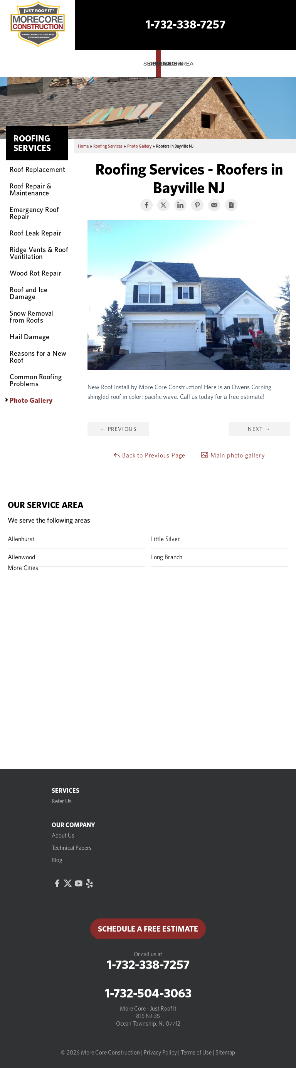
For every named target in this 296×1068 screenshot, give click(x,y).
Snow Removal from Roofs (32, 316)
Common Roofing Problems (36, 380)
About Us (63, 835)
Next (259, 429)
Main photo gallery (233, 455)
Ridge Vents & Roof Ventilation (39, 253)
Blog (57, 860)
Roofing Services (32, 143)
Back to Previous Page (149, 455)
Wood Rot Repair (35, 273)
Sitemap (225, 1052)
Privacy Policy (160, 1052)
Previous (118, 429)
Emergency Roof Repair (34, 212)
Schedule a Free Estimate (148, 928)
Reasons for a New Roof (38, 356)
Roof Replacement (37, 169)
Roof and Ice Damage (28, 293)
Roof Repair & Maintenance (31, 189)
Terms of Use (196, 1052)
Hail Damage (30, 336)
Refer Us (62, 801)
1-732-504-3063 (148, 993)
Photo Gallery (31, 400)
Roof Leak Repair (35, 233)
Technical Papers (72, 847)
